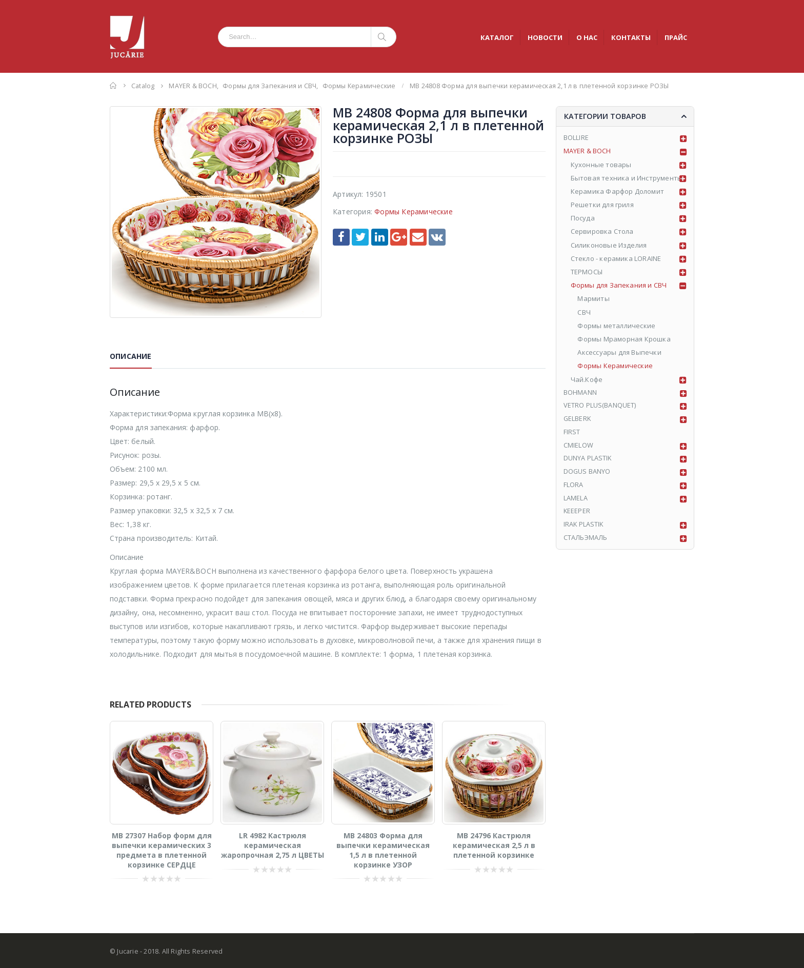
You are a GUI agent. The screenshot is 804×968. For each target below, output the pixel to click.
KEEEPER (577, 514)
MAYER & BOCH (587, 151)
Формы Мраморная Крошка (624, 340)
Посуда (583, 219)
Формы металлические (617, 326)
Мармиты (594, 300)
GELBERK (578, 420)
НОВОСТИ (545, 37)
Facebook (341, 237)
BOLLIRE (576, 138)
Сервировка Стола (602, 232)
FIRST (572, 433)
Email (418, 237)
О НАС (586, 37)
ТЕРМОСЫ (586, 272)
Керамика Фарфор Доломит (618, 192)
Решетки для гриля (602, 205)
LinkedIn (379, 237)
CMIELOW (578, 447)
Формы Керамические (413, 211)
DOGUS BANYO (587, 474)
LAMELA (576, 501)
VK (437, 237)
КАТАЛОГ (497, 37)
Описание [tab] (131, 356)
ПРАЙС (676, 37)
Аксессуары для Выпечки (619, 353)
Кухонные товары (601, 165)
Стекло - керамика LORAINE (616, 259)
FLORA (574, 487)
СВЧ (584, 313)
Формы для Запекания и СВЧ (619, 286)
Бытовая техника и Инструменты (627, 179)
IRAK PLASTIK (584, 528)
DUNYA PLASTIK (588, 461)
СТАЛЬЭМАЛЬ (586, 541)
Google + (398, 237)
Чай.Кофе (587, 380)
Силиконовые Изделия (609, 246)
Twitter (360, 237)
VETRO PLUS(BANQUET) (600, 407)
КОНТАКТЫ (631, 37)
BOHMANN (580, 393)
